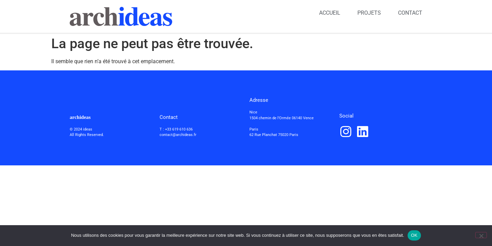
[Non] (481, 235)
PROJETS (369, 13)
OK (414, 235)
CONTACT (410, 13)
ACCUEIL (329, 13)
